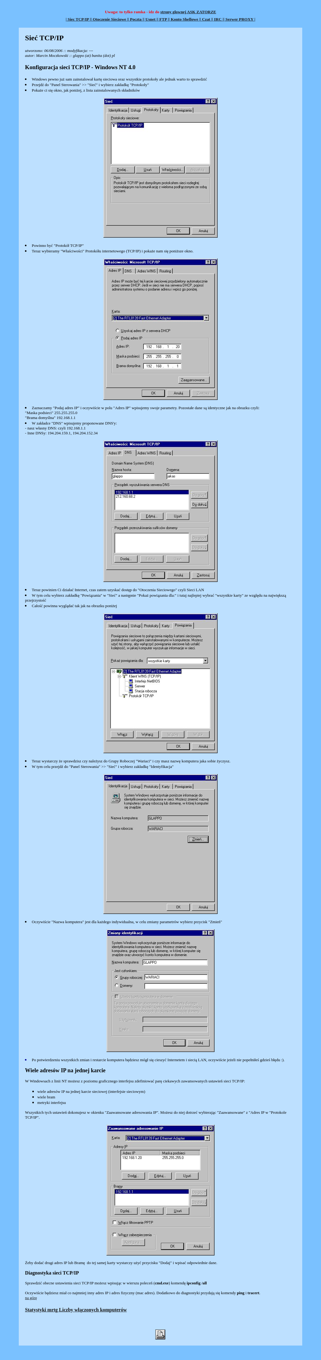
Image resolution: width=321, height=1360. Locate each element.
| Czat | (206, 19)
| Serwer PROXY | (239, 19)
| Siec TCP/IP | (78, 19)
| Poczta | (135, 19)
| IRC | (217, 19)
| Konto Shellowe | (184, 19)
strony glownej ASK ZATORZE (188, 12)
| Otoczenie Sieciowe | (109, 19)
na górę (31, 1297)
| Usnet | (150, 19)
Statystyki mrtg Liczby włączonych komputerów (76, 1309)
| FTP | (163, 19)
